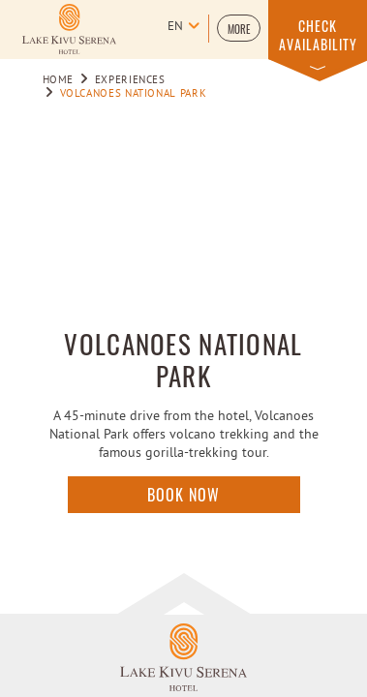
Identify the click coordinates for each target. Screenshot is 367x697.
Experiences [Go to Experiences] (130, 80)
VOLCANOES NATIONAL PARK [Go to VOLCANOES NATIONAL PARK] (133, 94)
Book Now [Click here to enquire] (183, 494)
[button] (238, 28)
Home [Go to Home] (59, 80)
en (175, 27)
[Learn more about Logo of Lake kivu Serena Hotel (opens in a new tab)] (69, 29)
